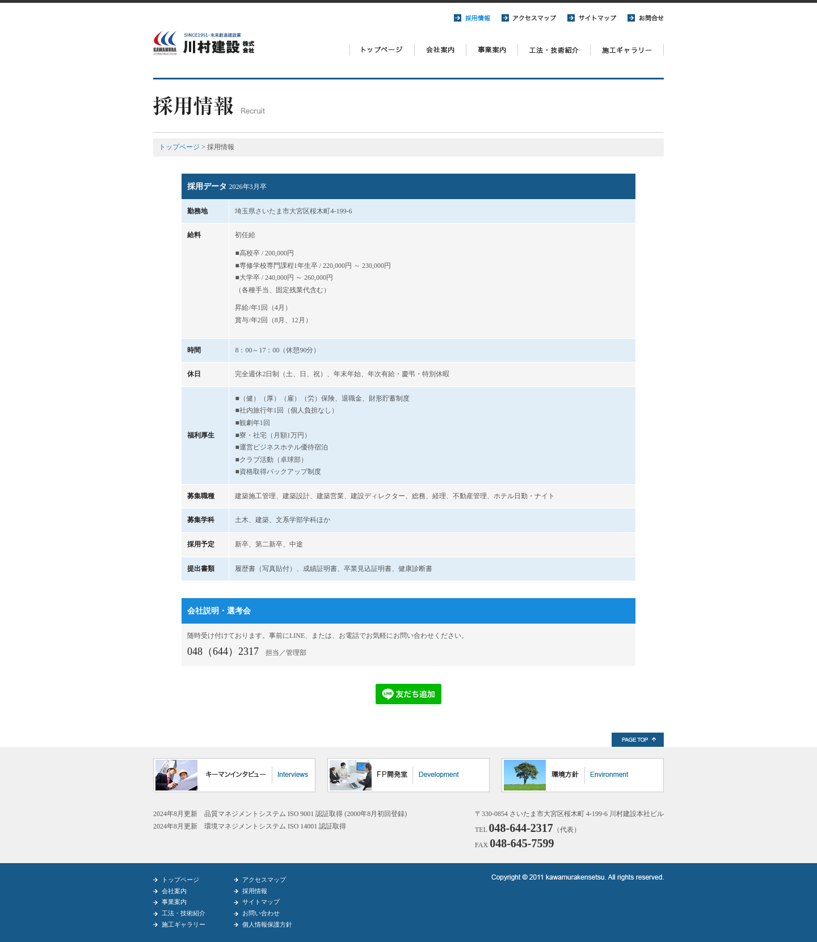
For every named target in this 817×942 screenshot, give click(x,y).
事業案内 (174, 901)
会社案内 (174, 891)
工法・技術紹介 (183, 913)
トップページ (179, 147)
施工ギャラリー (183, 924)
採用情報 (254, 891)
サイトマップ (261, 901)
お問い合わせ (261, 913)
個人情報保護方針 (267, 924)
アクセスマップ (264, 879)
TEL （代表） (527, 830)
